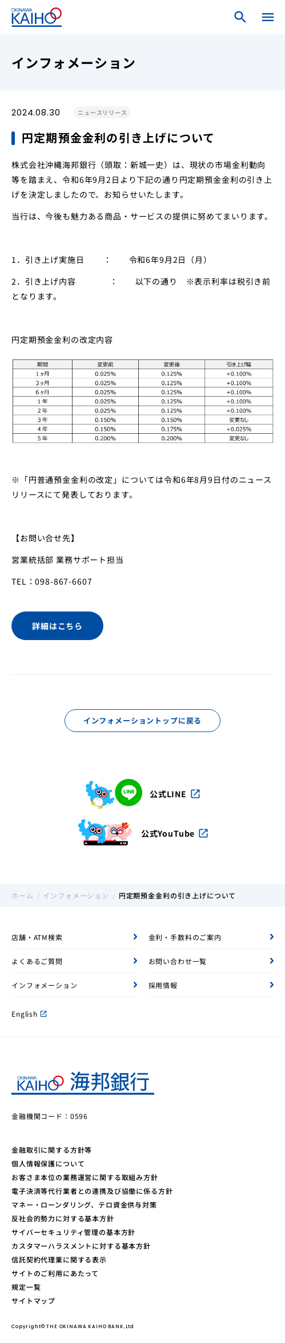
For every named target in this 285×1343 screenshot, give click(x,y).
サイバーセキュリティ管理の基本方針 (73, 1232)
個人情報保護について (48, 1163)
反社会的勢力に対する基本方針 (62, 1218)
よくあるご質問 (37, 961)
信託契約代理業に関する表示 (59, 1259)
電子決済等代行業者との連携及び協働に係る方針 (91, 1191)
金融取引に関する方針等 (51, 1149)
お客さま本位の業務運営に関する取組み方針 (84, 1177)
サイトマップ (33, 1300)
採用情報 (163, 985)
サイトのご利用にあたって (55, 1273)
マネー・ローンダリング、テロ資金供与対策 (84, 1204)
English (29, 1013)
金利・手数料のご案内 (185, 937)
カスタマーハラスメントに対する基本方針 (81, 1245)
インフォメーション (76, 895)
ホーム (22, 895)
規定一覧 (26, 1287)
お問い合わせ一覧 (177, 961)
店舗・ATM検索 (37, 937)
